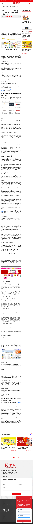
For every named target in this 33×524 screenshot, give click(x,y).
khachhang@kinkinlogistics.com (15, 0)
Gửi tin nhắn (24, 520)
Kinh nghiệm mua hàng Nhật (10, 6)
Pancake (25, 522)
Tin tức (4, 6)
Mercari (2, 211)
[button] (30, 3)
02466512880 (3, 0)
